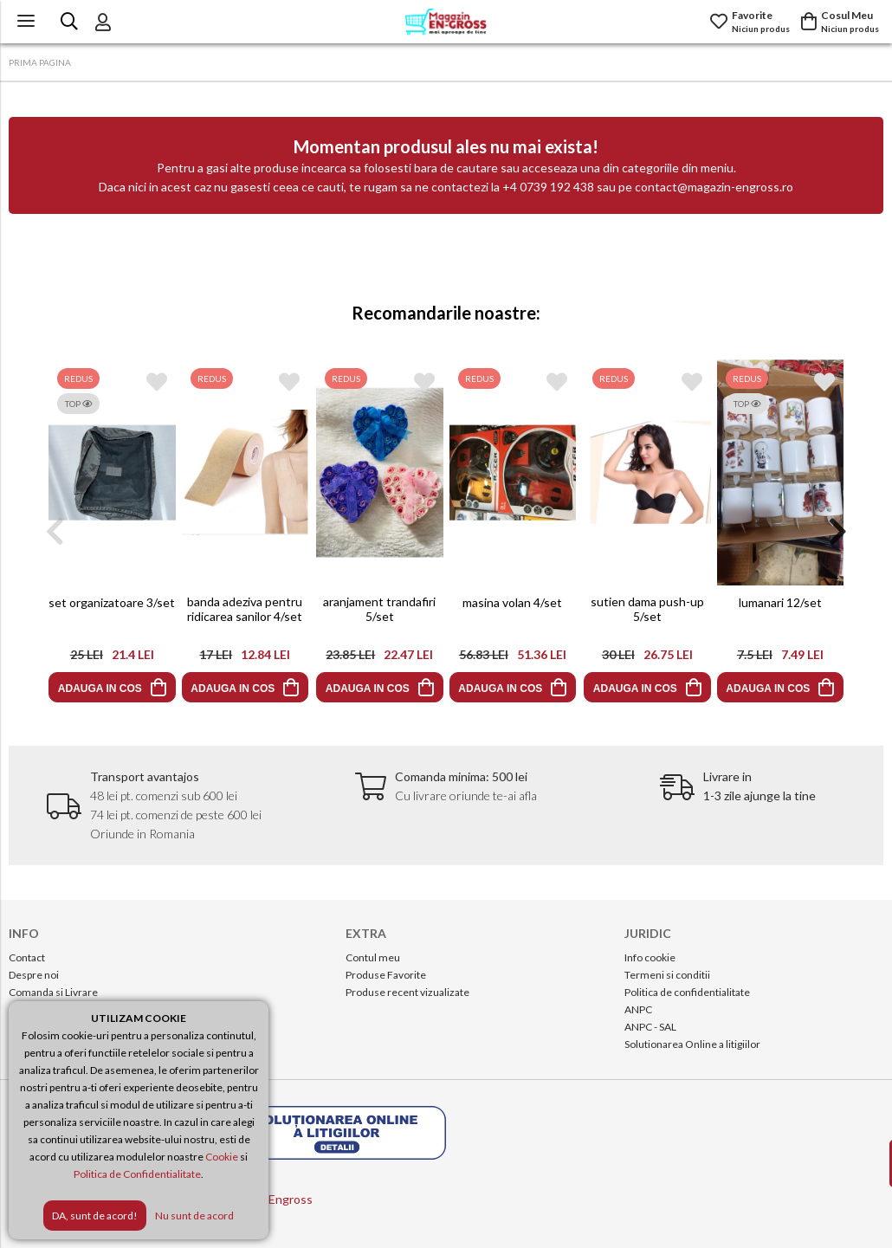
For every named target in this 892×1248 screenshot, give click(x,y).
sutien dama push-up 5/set (646, 609)
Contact (27, 957)
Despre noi (34, 974)
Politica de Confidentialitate (137, 1173)
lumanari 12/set (780, 602)
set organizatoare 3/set (111, 602)
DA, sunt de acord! (95, 1215)
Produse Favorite (386, 974)
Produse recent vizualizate (407, 992)
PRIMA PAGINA (40, 62)
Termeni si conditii (667, 974)
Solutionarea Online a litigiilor (692, 1044)
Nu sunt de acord (194, 1215)
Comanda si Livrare (53, 992)
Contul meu (373, 957)
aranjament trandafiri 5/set (379, 609)
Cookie (221, 1156)
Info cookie (649, 957)
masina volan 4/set (513, 602)
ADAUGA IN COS (99, 688)
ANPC (638, 1009)
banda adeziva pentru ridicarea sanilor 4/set (245, 609)
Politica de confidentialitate (687, 992)
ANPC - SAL (650, 1026)
